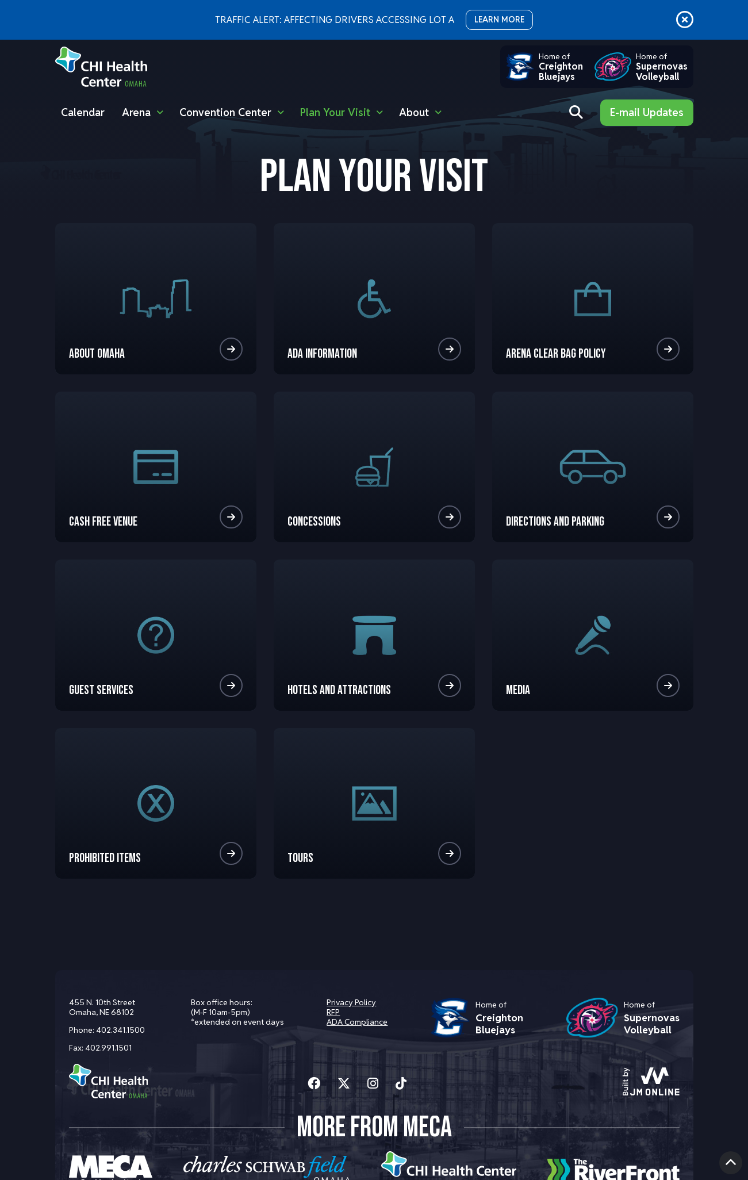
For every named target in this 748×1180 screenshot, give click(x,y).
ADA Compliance (355, 1022)
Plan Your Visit (335, 112)
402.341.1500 (120, 1030)
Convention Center (225, 112)
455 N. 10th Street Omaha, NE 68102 (102, 1007)
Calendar (83, 112)
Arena (136, 112)
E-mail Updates (647, 112)
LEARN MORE (499, 19)
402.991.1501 (108, 1048)
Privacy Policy (350, 1002)
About (414, 112)
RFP (332, 1012)
